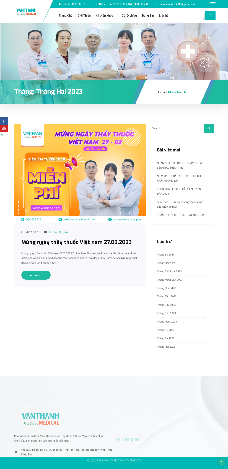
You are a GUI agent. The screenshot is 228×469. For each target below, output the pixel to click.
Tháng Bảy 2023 (166, 304)
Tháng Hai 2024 (166, 263)
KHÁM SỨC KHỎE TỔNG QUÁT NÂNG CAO (181, 215)
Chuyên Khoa (106, 15)
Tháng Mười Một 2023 (170, 279)
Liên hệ (164, 15)
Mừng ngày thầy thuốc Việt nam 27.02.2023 (76, 242)
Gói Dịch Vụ (129, 15)
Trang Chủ (65, 15)
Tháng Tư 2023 (166, 330)
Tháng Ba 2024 (165, 254)
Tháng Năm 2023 (167, 321)
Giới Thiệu (84, 15)
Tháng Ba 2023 (165, 338)
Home (161, 92)
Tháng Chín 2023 (167, 288)
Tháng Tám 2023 (167, 296)
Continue (35, 275)
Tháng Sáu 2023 (166, 313)
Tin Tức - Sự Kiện (58, 232)
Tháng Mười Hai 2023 (169, 271)
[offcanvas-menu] (213, 4)
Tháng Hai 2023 (166, 346)
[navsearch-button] (210, 15)
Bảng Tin (148, 15)
